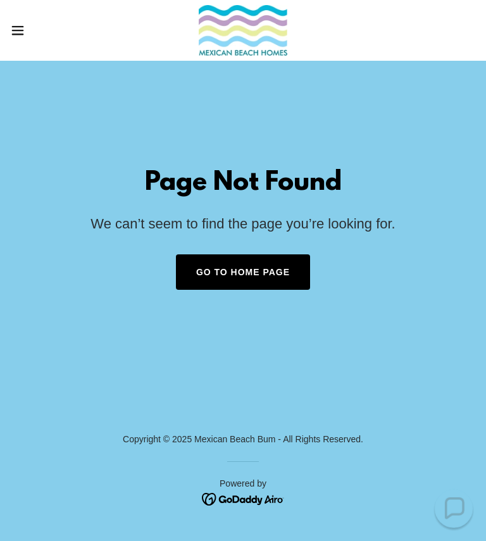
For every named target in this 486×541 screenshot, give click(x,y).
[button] (41, 30)
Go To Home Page (243, 272)
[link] (243, 30)
